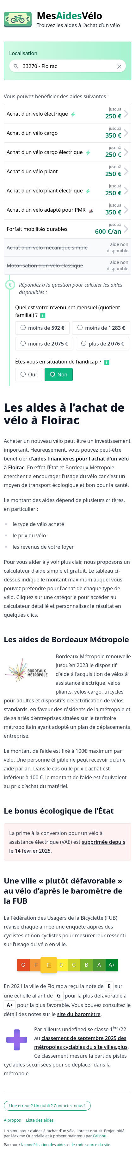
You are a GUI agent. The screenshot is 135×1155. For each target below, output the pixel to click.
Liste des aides (40, 1120)
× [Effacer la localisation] (119, 66)
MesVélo (69, 15)
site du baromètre (79, 1014)
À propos (12, 1120)
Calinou (100, 1136)
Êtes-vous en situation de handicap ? (58, 361)
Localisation (23, 53)
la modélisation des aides (43, 1144)
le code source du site (91, 1144)
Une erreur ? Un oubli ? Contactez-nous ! (47, 1105)
